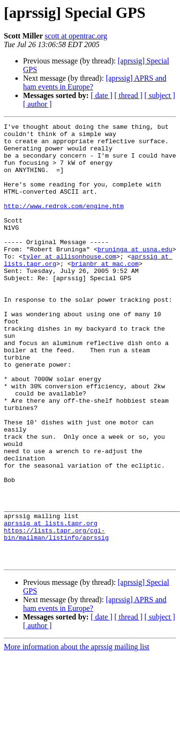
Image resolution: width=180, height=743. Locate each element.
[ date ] (101, 95)
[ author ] (37, 104)
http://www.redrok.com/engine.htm (64, 223)
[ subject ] (159, 95)
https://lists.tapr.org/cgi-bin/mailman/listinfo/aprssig (56, 616)
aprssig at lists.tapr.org (50, 603)
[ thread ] (128, 95)
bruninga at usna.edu (134, 275)
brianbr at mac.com (104, 292)
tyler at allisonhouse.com (69, 283)
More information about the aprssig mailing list (76, 735)
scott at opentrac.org (76, 36)
